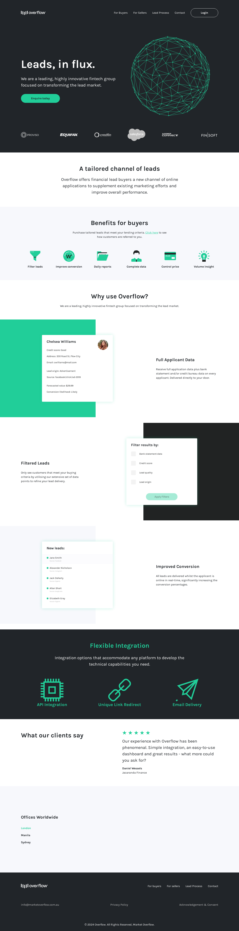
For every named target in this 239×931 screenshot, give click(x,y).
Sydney (26, 842)
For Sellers (140, 12)
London (26, 828)
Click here (151, 232)
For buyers (154, 886)
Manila (25, 835)
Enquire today (40, 98)
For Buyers (121, 12)
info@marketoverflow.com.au (40, 904)
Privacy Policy (119, 904)
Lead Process (160, 12)
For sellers (173, 886)
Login (204, 12)
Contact (180, 12)
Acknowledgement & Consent (198, 904)
